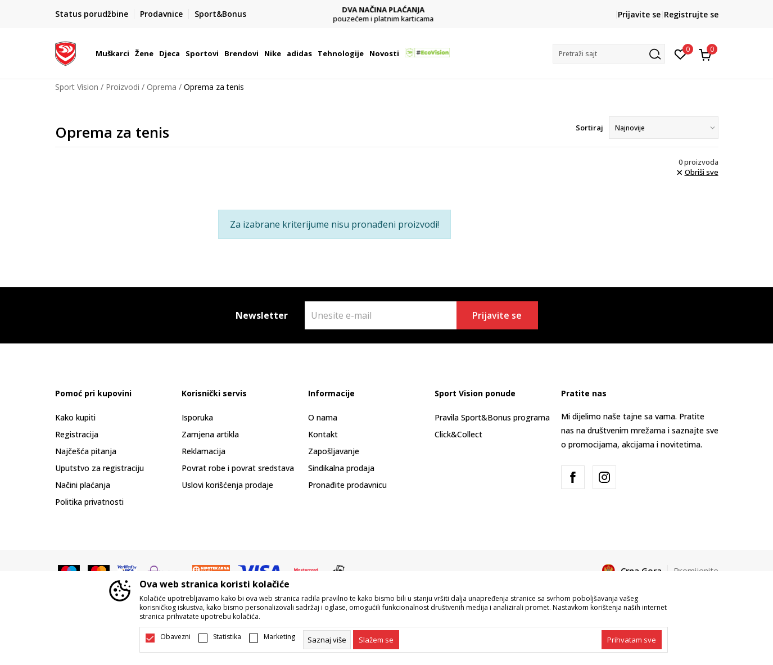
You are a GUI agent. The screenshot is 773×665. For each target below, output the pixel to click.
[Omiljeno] (680, 53)
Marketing (279, 637)
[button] (609, 54)
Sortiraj (589, 128)
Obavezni (175, 637)
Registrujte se (691, 14)
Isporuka (197, 417)
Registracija (76, 434)
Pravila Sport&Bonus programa (492, 417)
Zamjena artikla (210, 434)
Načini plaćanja (82, 484)
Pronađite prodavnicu (347, 484)
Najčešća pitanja (85, 451)
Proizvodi (122, 87)
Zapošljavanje (333, 451)
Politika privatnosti (89, 501)
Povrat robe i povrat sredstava (238, 468)
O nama (322, 417)
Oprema (162, 87)
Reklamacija (203, 451)
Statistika (227, 637)
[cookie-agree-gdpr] (376, 639)
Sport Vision (76, 87)
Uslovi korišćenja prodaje (227, 484)
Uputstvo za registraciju (99, 468)
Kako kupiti (75, 417)
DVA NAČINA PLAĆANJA (386, 10)
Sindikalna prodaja (341, 468)
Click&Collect (458, 434)
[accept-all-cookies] (632, 639)
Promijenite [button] (695, 570)
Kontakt (323, 434)
